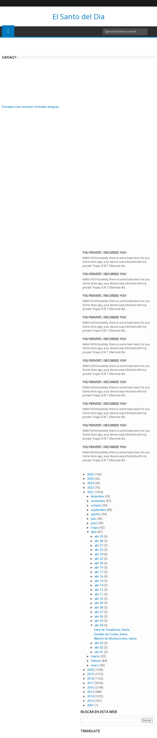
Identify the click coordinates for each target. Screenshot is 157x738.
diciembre (98, 496)
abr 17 (99, 572)
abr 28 (99, 541)
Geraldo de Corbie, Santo (111, 634)
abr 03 (99, 643)
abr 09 (99, 603)
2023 (91, 487)
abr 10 (99, 599)
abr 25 (99, 550)
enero (95, 665)
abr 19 (99, 567)
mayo (95, 528)
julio (94, 519)
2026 (91, 474)
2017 (91, 683)
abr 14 (99, 585)
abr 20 (99, 563)
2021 (91, 492)
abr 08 (99, 607)
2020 (91, 670)
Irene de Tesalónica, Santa (111, 630)
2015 (91, 692)
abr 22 (99, 559)
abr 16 (99, 576)
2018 (91, 678)
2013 (91, 701)
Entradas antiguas (47, 107)
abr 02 (99, 647)
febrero (96, 661)
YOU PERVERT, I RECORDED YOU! (104, 252)
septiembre (99, 510)
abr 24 (99, 554)
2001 (91, 705)
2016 (91, 687)
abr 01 (99, 652)
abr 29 (99, 536)
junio (94, 523)
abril (94, 532)
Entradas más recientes (18, 107)
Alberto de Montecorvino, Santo (115, 638)
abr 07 (99, 612)
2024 (91, 483)
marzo (96, 656)
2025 (91, 478)
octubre (96, 505)
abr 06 (99, 616)
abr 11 (99, 594)
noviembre (98, 501)
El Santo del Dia (79, 16)
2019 (91, 674)
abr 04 (99, 625)
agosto (96, 514)
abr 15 (99, 581)
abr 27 (99, 545)
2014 (91, 696)
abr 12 (99, 590)
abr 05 (99, 621)
